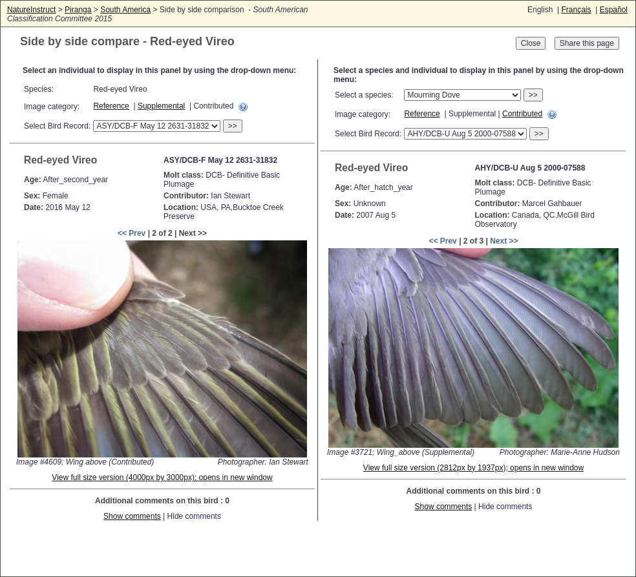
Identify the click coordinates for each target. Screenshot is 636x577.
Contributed (522, 113)
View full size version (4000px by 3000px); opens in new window (162, 477)
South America (125, 9)
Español (614, 9)
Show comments (132, 516)
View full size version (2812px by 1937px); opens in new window (473, 467)
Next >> (504, 241)
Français (576, 9)
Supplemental (161, 105)
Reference (111, 105)
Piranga (78, 9)
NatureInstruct (31, 9)
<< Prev (131, 233)
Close (531, 43)
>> (232, 126)
